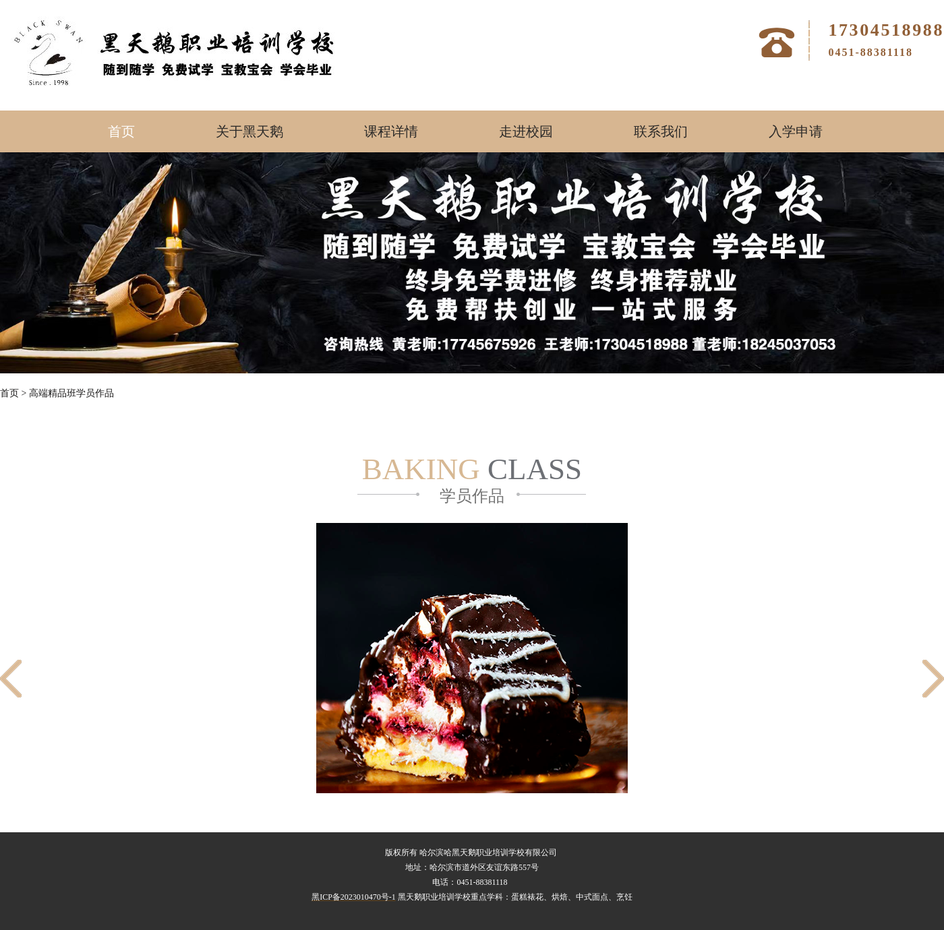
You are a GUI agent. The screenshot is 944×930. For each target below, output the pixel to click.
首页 (121, 131)
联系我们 (661, 131)
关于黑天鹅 (249, 131)
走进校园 (526, 131)
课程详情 (391, 131)
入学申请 (796, 131)
